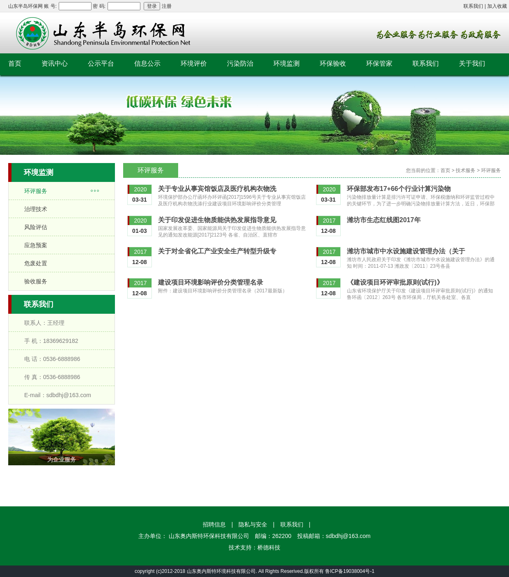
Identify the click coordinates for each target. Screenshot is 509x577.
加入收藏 (497, 6)
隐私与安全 (252, 524)
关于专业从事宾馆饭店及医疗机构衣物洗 (217, 188)
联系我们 (473, 6)
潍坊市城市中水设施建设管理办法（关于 (406, 251)
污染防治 (240, 63)
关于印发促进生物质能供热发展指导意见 (217, 219)
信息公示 (147, 63)
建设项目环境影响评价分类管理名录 (210, 282)
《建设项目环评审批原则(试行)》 (395, 282)
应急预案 (35, 245)
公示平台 (101, 63)
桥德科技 (268, 547)
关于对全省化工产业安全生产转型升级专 (217, 251)
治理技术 (35, 209)
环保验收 (333, 63)
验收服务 (35, 281)
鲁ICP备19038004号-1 (349, 571)
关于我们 (472, 63)
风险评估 (35, 227)
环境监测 (286, 63)
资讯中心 (54, 63)
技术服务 (465, 170)
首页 (14, 63)
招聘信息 (214, 524)
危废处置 (35, 263)
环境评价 (194, 63)
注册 (167, 6)
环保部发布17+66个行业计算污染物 (399, 188)
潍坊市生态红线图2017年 (384, 219)
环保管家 (379, 63)
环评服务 (35, 191)
